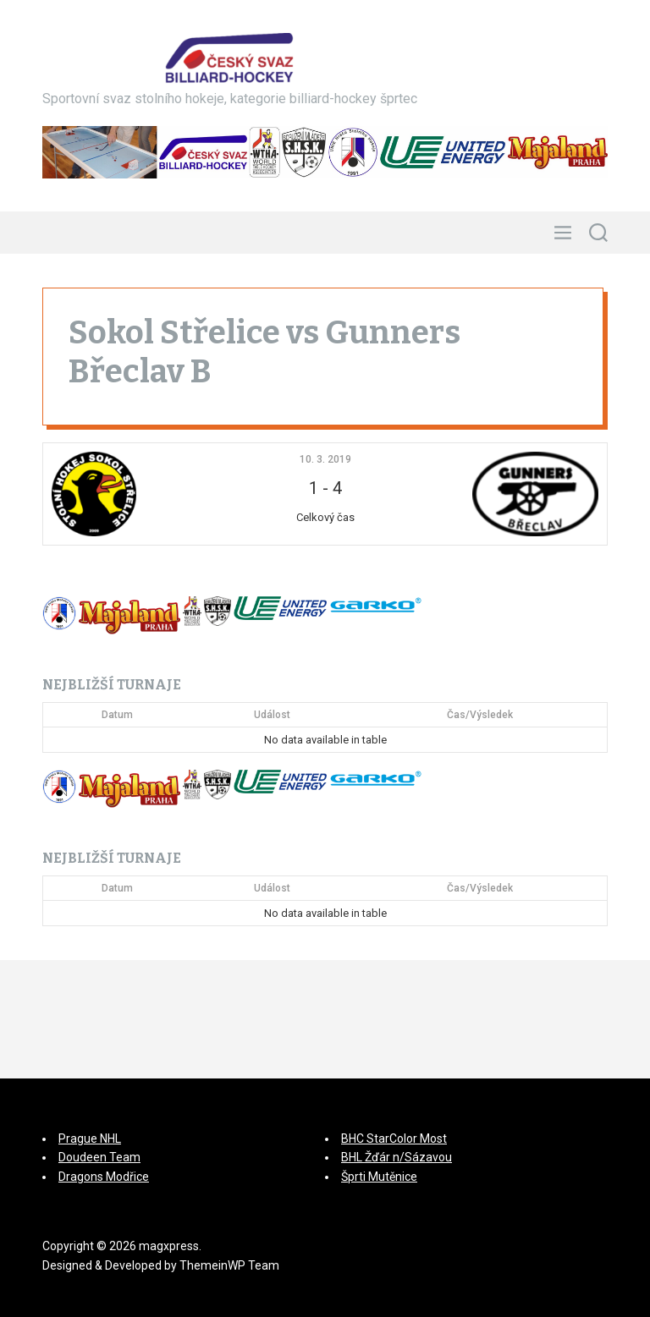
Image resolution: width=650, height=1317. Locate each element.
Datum (117, 715)
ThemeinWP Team (229, 1265)
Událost (272, 715)
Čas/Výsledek (480, 715)
